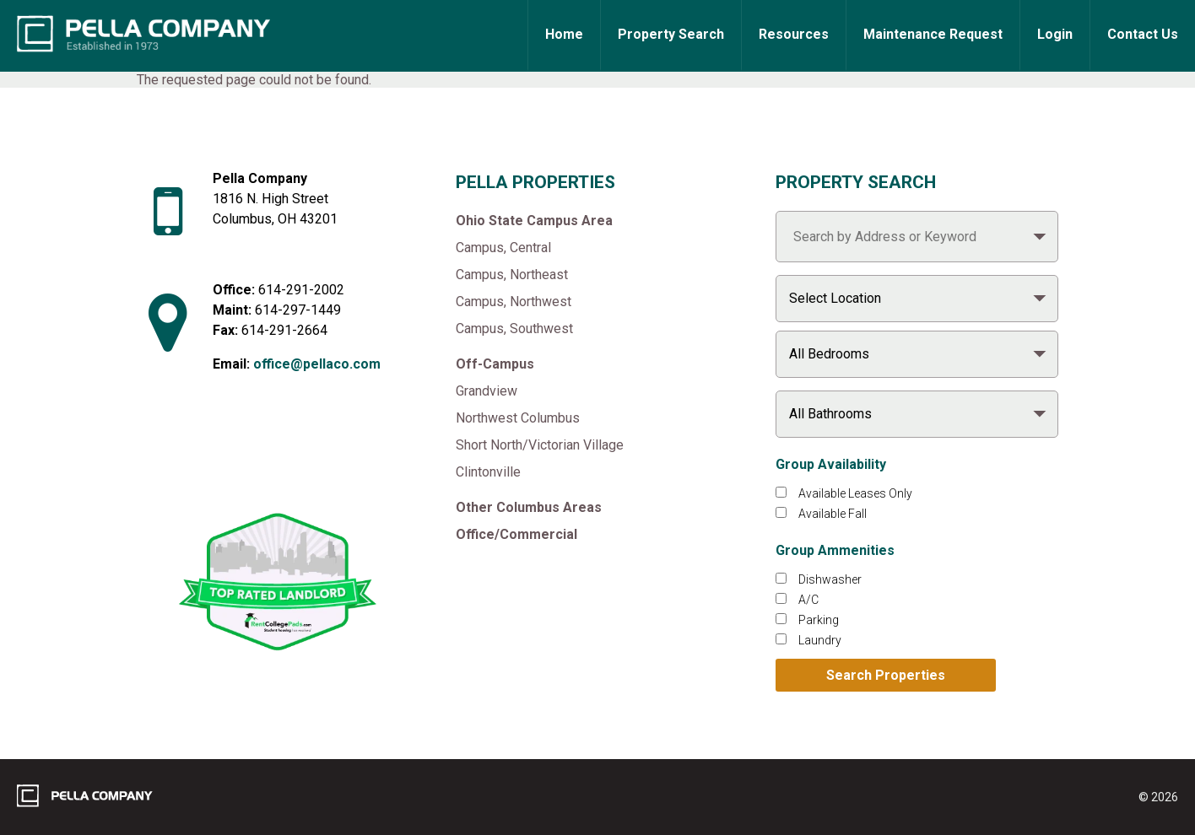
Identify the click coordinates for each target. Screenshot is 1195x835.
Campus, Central (503, 248)
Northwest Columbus (518, 418)
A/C (808, 599)
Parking (818, 620)
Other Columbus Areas (529, 507)
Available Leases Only (855, 493)
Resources (794, 34)
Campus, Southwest (514, 329)
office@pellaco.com (317, 364)
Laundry (819, 640)
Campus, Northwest (513, 302)
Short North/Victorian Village (540, 445)
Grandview (486, 391)
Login (1055, 34)
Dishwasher (830, 579)
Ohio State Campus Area (534, 221)
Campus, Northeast (512, 275)
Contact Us (1142, 34)
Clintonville (488, 472)
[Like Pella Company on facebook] (244, 459)
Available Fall (832, 513)
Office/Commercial (516, 534)
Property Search (671, 34)
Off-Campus (495, 364)
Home (564, 34)
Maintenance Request (933, 34)
